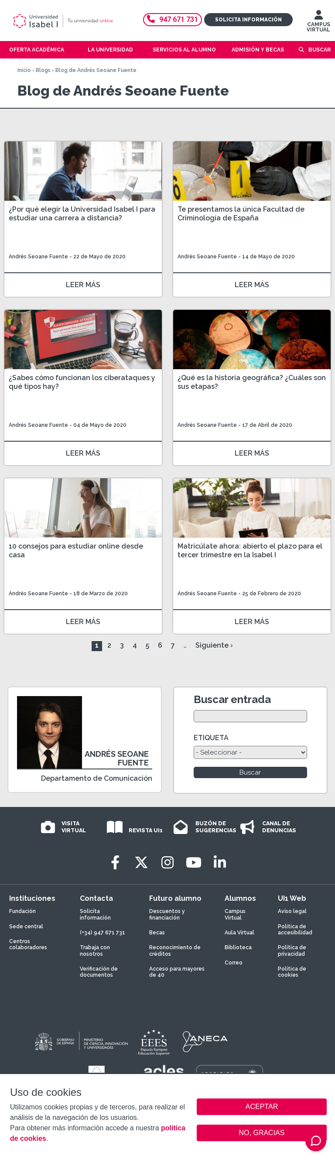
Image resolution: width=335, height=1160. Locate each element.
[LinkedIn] (220, 863)
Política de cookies (292, 972)
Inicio (24, 70)
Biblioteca (238, 947)
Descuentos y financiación (167, 914)
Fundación (22, 911)
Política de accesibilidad (295, 929)
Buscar (319, 50)
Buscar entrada (232, 699)
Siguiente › (214, 645)
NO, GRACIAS (262, 1132)
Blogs (43, 70)
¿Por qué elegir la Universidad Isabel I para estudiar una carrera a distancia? (82, 213)
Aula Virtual (239, 933)
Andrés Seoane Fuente (38, 257)
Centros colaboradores (28, 944)
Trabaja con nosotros (95, 950)
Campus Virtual (235, 914)
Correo (234, 963)
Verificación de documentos (99, 972)
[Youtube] (194, 863)
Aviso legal (292, 911)
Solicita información (248, 20)
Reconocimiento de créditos (175, 950)
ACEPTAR (261, 1106)
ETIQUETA (211, 738)
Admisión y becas (258, 50)
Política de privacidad (292, 950)
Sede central (26, 926)
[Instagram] (167, 863)
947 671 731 (172, 19)
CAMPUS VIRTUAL (318, 23)
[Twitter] (141, 863)
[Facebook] (115, 863)
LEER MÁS (83, 285)
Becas (157, 933)
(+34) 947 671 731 (102, 933)
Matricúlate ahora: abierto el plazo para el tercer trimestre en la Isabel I (250, 550)
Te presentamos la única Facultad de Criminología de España (241, 213)
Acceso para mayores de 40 (177, 972)
